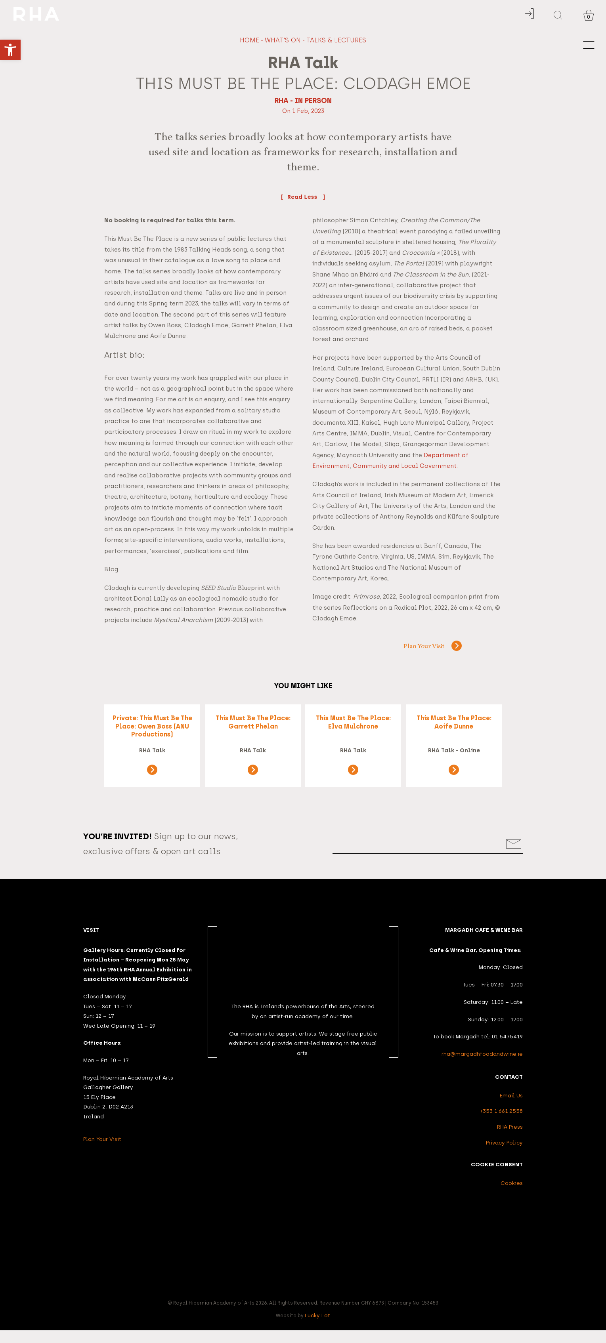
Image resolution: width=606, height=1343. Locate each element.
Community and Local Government (405, 465)
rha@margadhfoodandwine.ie (482, 1067)
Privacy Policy (504, 1155)
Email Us (511, 1108)
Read (303, 197)
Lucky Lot (317, 1328)
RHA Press (510, 1140)
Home (249, 40)
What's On (283, 40)
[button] (10, 50)
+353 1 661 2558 (501, 1124)
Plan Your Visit (416, 647)
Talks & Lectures (336, 40)
